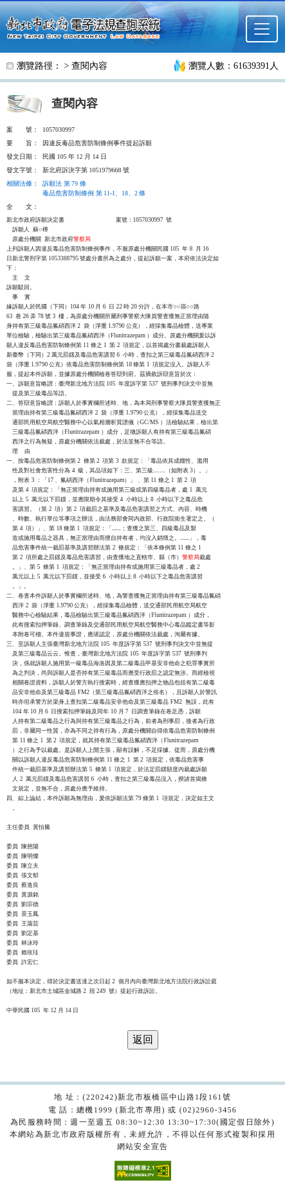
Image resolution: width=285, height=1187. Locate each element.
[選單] (262, 28)
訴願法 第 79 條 (64, 183)
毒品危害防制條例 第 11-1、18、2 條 (93, 193)
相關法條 (19, 183)
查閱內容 (89, 66)
